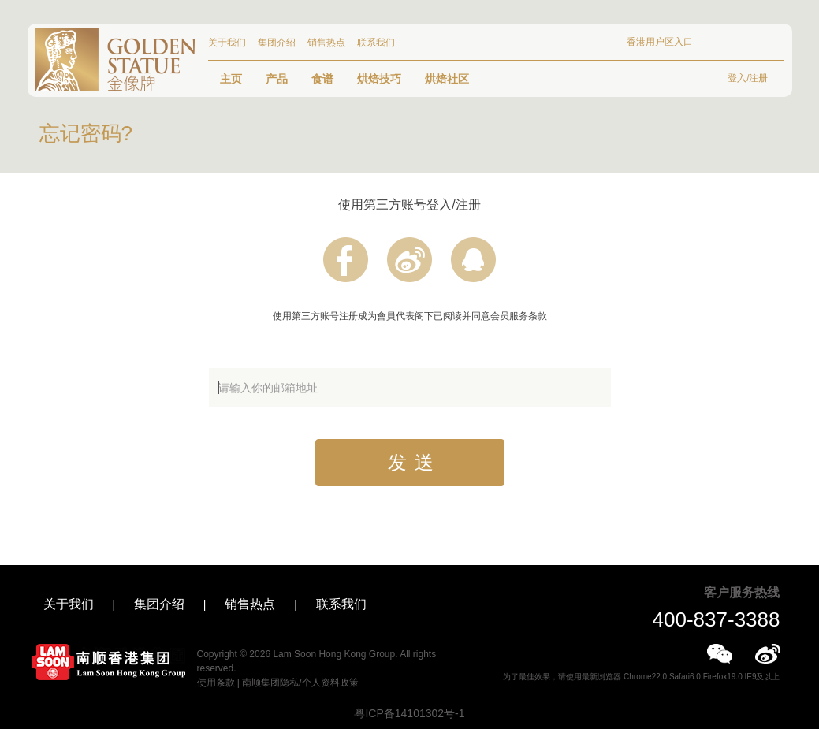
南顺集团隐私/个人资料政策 (300, 682)
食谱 (322, 79)
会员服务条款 (518, 316)
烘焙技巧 (379, 79)
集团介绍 (277, 42)
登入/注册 (748, 78)
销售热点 (326, 42)
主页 (231, 79)
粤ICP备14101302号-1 (409, 713)
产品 (277, 79)
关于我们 (227, 42)
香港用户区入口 (660, 41)
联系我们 (376, 42)
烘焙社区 (447, 79)
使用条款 (216, 682)
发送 (414, 462)
